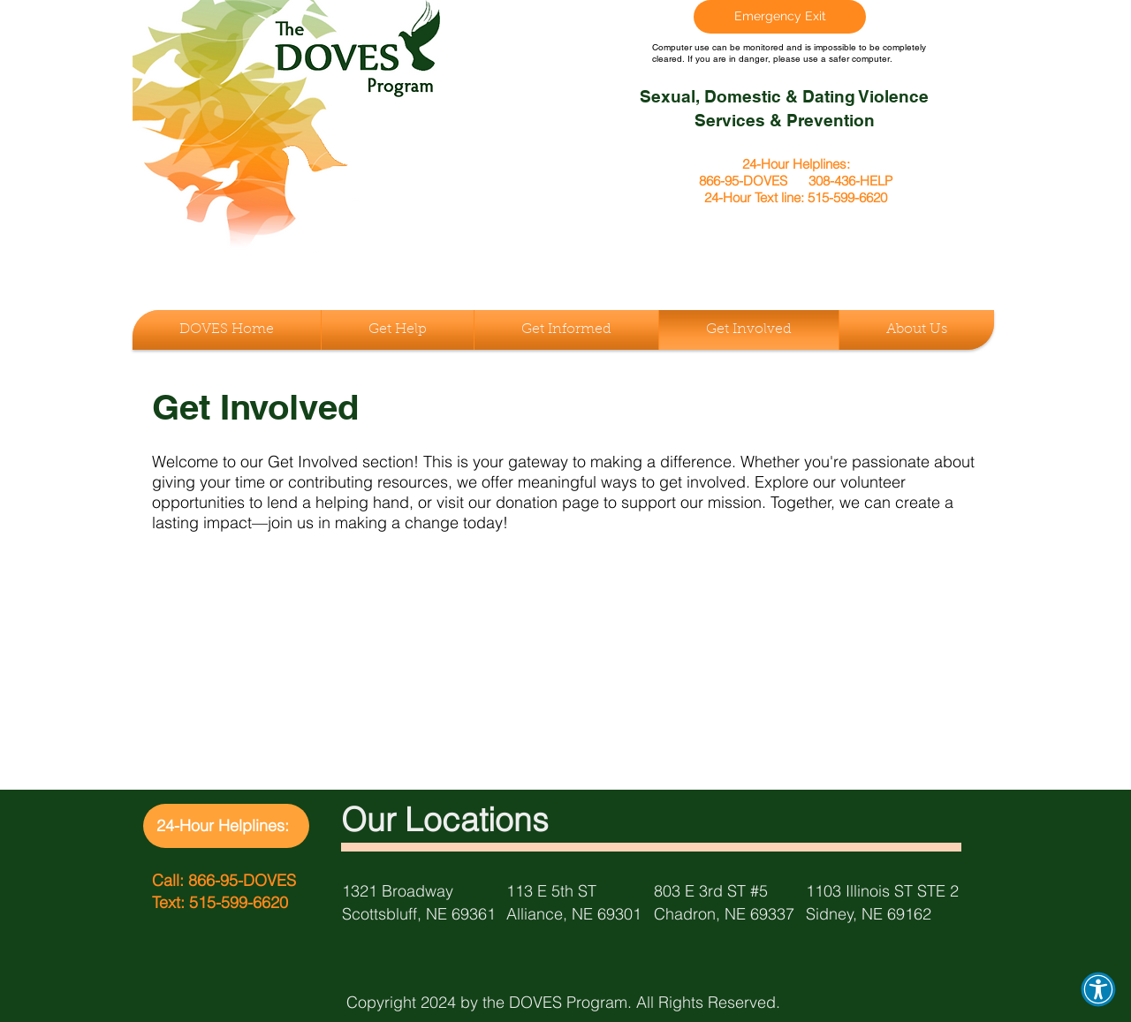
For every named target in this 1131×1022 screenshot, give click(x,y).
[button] (1098, 989)
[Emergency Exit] (780, 17)
